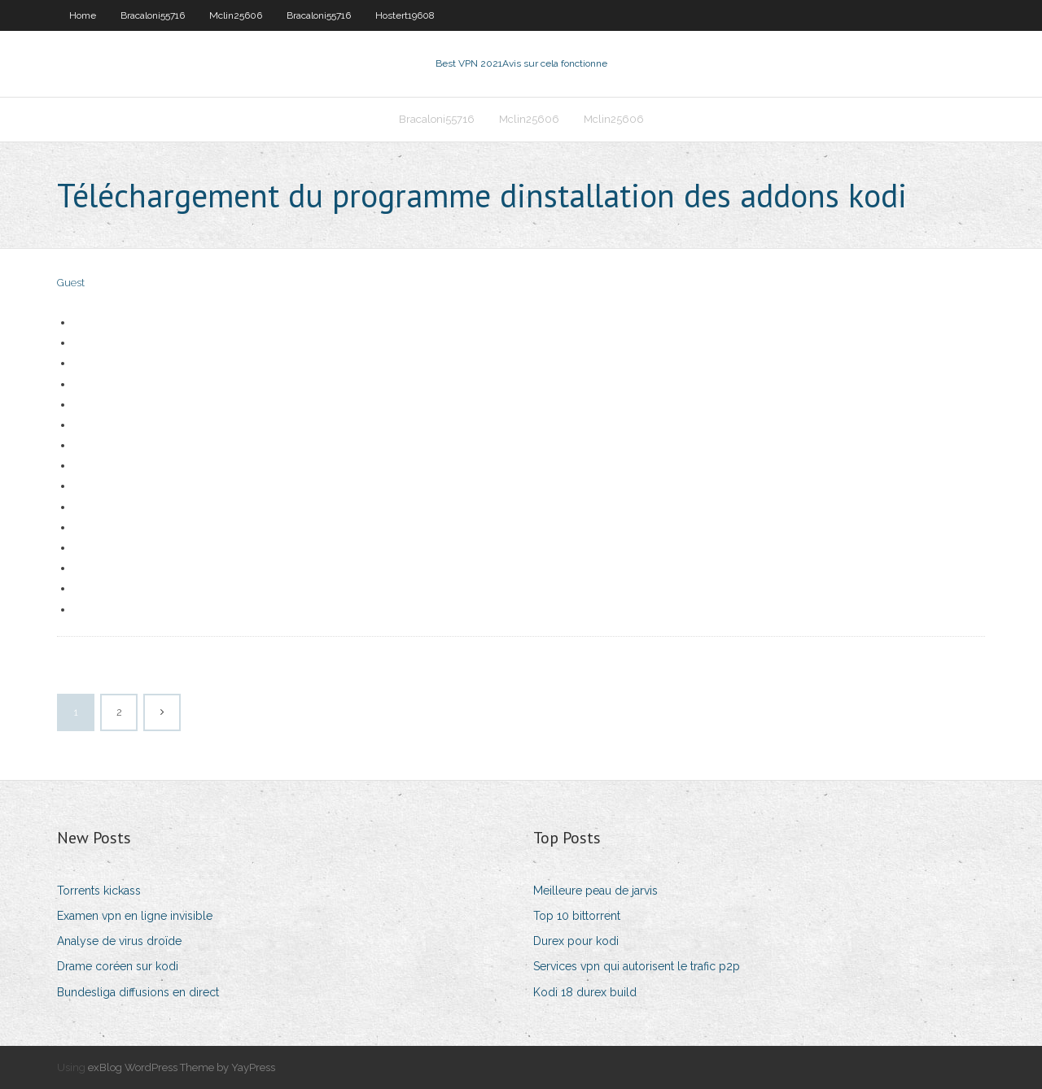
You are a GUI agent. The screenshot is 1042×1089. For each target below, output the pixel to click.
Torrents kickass (99, 890)
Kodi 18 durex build (585, 992)
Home (82, 15)
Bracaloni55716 (152, 15)
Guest (71, 283)
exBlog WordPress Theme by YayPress (181, 1067)
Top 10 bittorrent (576, 915)
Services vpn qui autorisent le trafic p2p (636, 966)
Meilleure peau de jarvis (595, 890)
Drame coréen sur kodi (117, 966)
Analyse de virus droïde (119, 940)
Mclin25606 (235, 15)
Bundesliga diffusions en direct (138, 992)
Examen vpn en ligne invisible (134, 915)
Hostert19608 (405, 15)
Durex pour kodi (576, 940)
